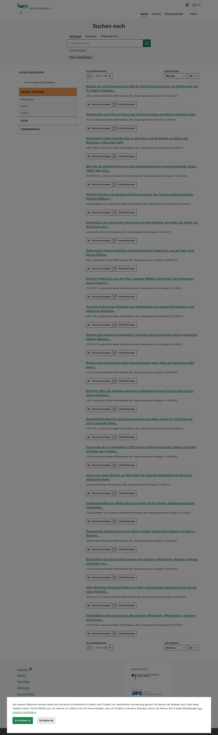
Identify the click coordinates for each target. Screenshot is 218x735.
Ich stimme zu (23, 726)
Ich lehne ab (46, 726)
